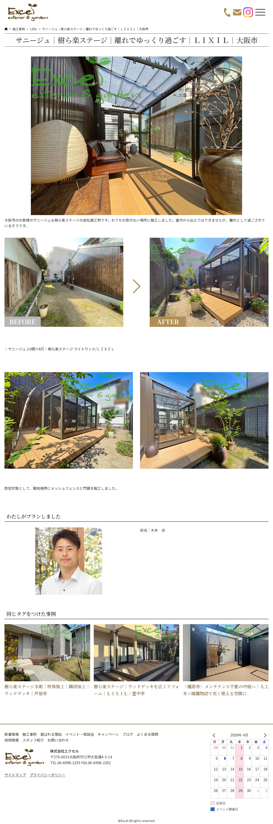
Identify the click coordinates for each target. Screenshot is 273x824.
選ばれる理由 (51, 734)
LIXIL (33, 29)
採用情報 (11, 740)
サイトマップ (15, 774)
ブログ (127, 734)
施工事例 (19, 29)
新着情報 (11, 734)
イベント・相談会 (79, 734)
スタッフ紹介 (33, 740)
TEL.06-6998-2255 (65, 762)
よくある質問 (147, 734)
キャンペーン (108, 734)
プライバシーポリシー (47, 774)
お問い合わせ (58, 740)
